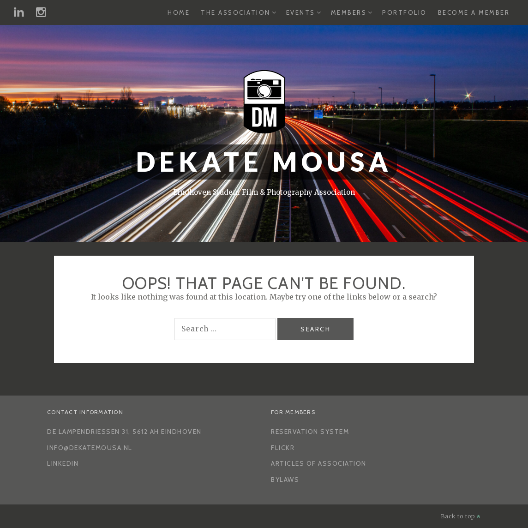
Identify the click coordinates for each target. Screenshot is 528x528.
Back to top (461, 516)
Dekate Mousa (264, 161)
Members (349, 12)
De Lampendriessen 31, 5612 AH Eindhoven (124, 431)
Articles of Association (318, 463)
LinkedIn (62, 463)
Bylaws (285, 479)
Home (179, 12)
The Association (235, 12)
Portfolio (404, 12)
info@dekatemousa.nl (89, 448)
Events (300, 12)
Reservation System (310, 431)
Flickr (282, 448)
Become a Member (474, 12)
